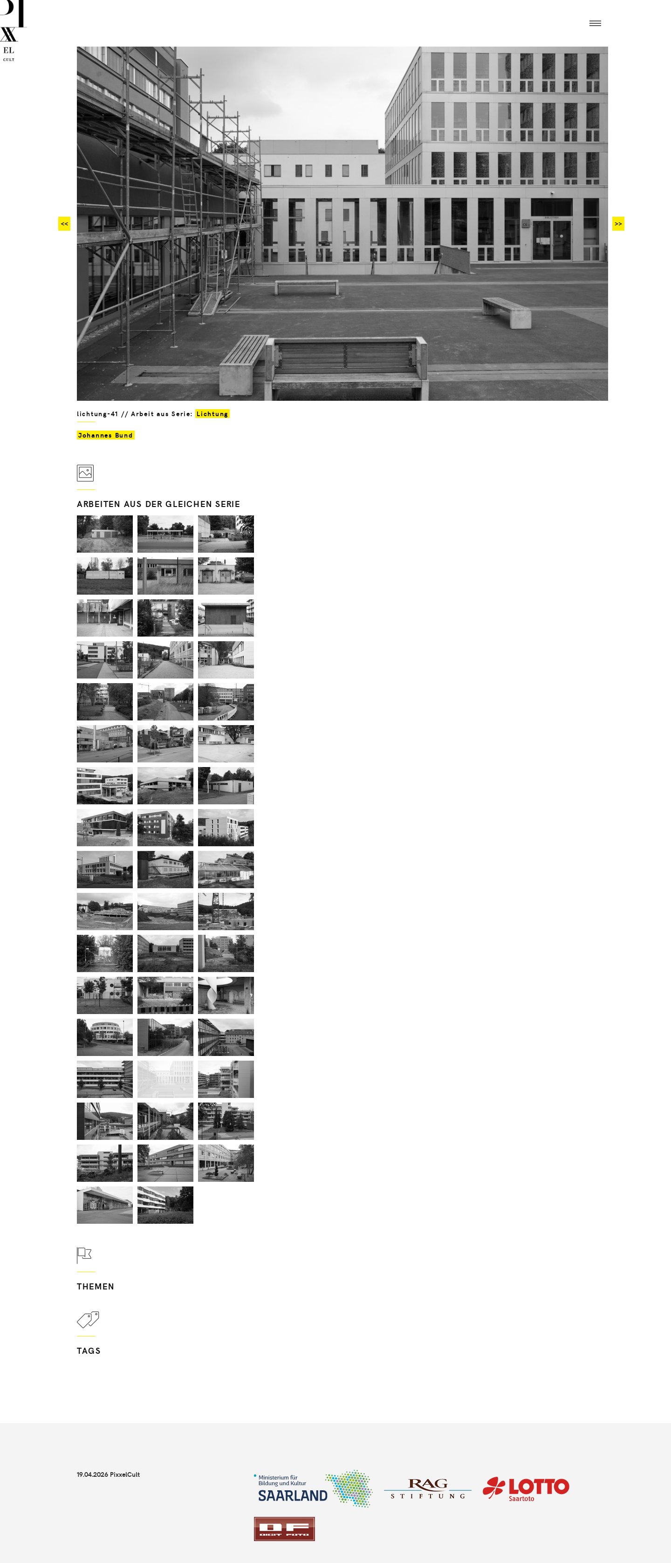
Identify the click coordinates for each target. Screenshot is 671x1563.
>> (618, 223)
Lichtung (212, 413)
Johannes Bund (105, 435)
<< (64, 223)
